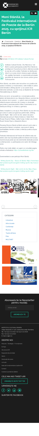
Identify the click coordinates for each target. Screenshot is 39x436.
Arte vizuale (10, 223)
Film (7, 236)
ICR (16, 59)
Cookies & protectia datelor (10, 372)
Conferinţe (9, 226)
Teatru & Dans (11, 233)
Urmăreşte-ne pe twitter (14, 381)
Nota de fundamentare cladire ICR (12, 365)
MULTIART (9, 239)
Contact (4, 368)
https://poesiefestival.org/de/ (24, 150)
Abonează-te (20, 314)
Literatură (9, 220)
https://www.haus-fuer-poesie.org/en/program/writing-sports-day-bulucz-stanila (19, 163)
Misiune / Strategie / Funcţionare (12, 343)
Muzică (8, 230)
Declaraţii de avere (7, 359)
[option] (18, 187)
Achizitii (4, 362)
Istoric (3, 356)
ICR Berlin (11, 59)
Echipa (4, 347)
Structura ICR (6, 350)
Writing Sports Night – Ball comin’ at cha (14, 169)
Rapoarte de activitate (8, 353)
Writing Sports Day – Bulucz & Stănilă (13, 161)
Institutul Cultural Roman (25, 59)
